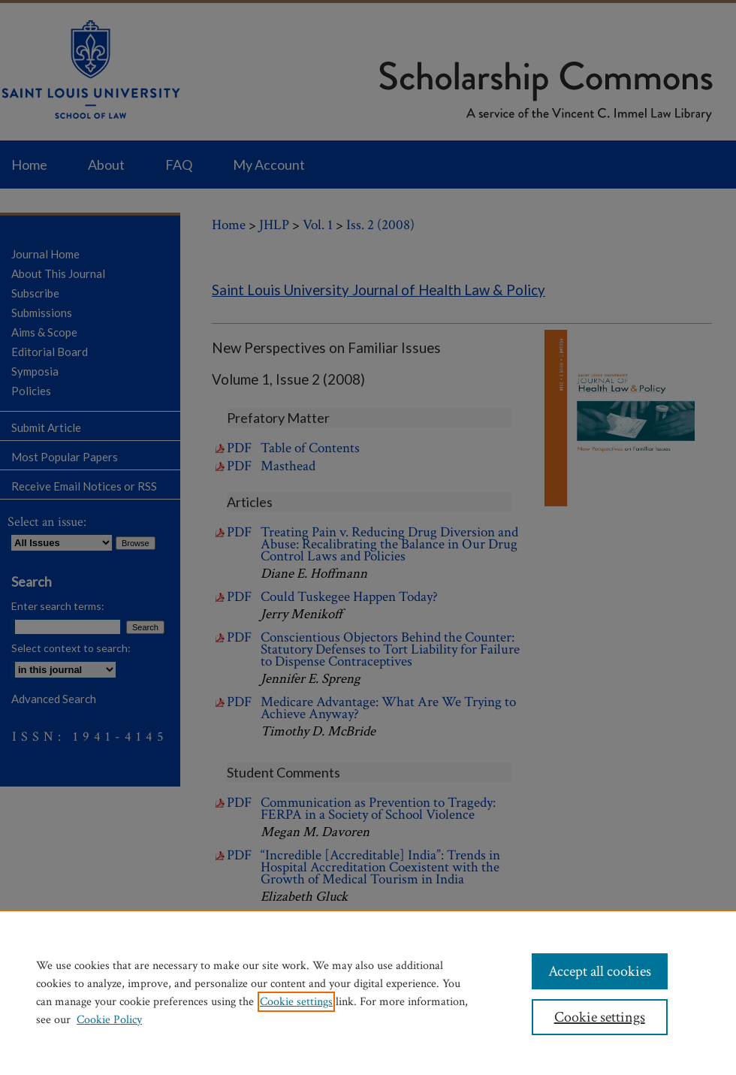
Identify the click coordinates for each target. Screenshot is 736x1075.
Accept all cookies (599, 971)
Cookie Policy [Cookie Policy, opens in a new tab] (109, 1020)
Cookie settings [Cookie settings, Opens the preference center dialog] (599, 1017)
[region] (368, 992)
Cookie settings (296, 1002)
